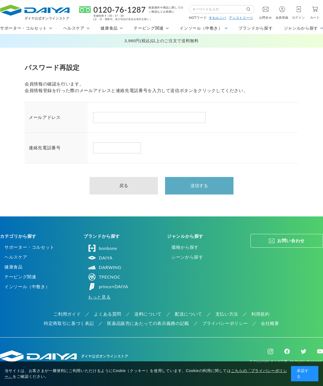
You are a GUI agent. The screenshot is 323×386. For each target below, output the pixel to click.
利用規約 (260, 314)
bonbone (102, 248)
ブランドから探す (255, 28)
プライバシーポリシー (225, 323)
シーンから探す (187, 257)
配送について (188, 314)
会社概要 (270, 323)
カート (315, 17)
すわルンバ (217, 18)
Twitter (303, 351)
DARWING (104, 267)
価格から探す (185, 247)
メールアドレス (44, 117)
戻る (123, 185)
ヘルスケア (15, 257)
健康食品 (13, 267)
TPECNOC (104, 277)
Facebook (287, 351)
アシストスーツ (241, 18)
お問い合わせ (291, 240)
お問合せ (265, 17)
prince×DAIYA (108, 286)
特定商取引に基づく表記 (69, 323)
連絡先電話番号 (44, 147)
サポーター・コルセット (29, 247)
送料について (148, 314)
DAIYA (100, 258)
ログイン (298, 17)
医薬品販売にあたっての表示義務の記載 (148, 323)
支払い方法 (226, 314)
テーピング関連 (20, 277)
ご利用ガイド (67, 314)
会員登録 (282, 17)
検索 (250, 9)
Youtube (320, 351)
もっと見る (99, 297)
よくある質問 (107, 314)
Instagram (270, 351)
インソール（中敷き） (27, 286)
